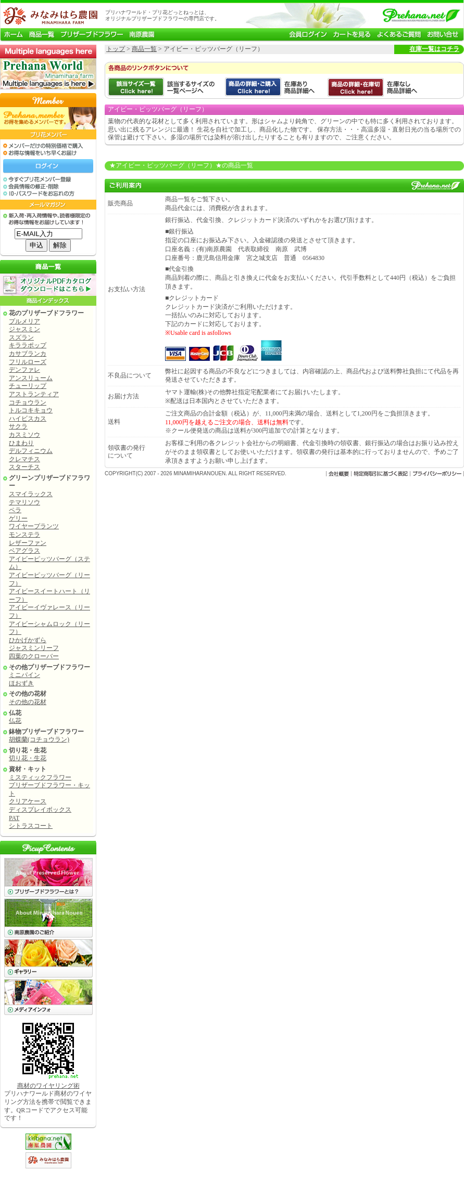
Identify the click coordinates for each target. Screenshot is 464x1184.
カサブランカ (27, 353)
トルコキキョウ (31, 410)
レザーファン (27, 543)
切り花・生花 (27, 758)
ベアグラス (24, 550)
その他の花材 (27, 702)
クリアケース (27, 801)
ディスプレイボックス (40, 809)
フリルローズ (27, 362)
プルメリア (24, 321)
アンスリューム (31, 378)
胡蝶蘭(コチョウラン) (39, 739)
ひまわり (21, 443)
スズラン (21, 337)
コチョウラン (27, 402)
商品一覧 (144, 49)
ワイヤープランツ (34, 526)
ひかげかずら (27, 640)
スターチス (24, 467)
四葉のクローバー (34, 656)
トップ (115, 49)
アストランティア (34, 394)
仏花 (15, 720)
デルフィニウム (31, 450)
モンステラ (24, 534)
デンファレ (24, 369)
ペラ (15, 510)
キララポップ (27, 345)
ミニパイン (24, 675)
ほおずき (21, 683)
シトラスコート (31, 825)
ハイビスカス (27, 418)
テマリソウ (24, 502)
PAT (14, 818)
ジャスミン (24, 329)
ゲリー (18, 518)
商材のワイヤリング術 (48, 1085)
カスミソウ (24, 434)
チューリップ (27, 385)
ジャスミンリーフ (34, 648)
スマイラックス (31, 494)
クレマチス (24, 459)
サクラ (18, 426)
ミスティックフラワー (40, 777)
